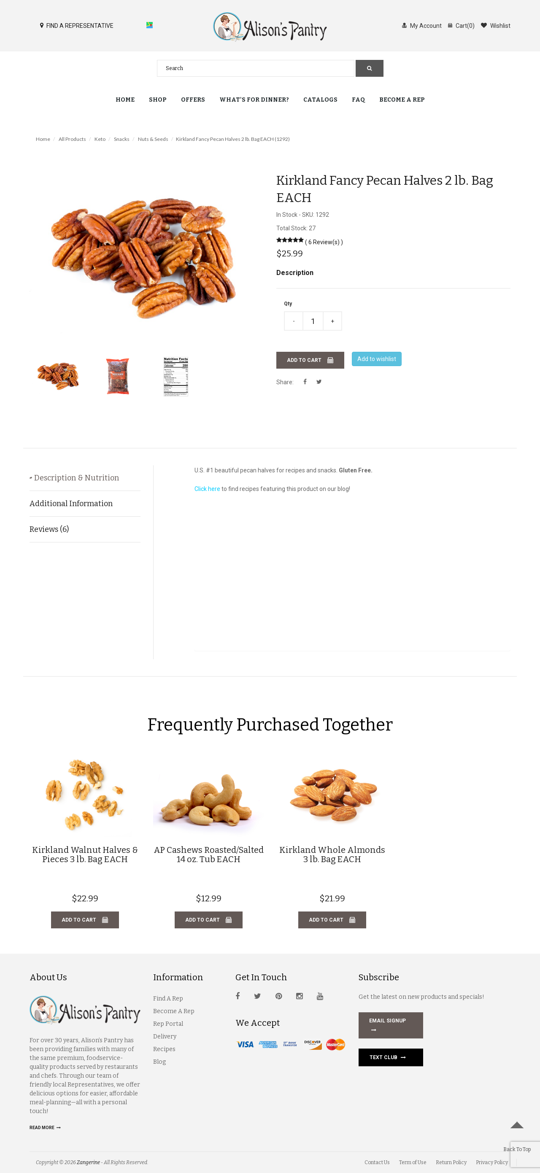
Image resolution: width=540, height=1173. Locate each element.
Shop (158, 99)
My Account (422, 25)
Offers (193, 99)
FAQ (358, 99)
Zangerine (88, 1162)
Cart (461, 25)
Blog (159, 1061)
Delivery (164, 1036)
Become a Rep (402, 99)
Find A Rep (168, 998)
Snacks (122, 139)
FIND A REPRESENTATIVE (76, 25)
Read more (45, 1127)
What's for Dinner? (254, 99)
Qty (288, 304)
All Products (72, 139)
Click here (207, 488)
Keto (99, 139)
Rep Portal (168, 1023)
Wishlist (495, 25)
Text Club (388, 1057)
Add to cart (310, 360)
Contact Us (377, 1162)
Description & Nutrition (85, 478)
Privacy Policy (492, 1162)
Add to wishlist (376, 359)
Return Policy (451, 1162)
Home (125, 99)
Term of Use (413, 1162)
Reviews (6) (49, 529)
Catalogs (320, 99)
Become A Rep (173, 1011)
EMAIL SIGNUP (387, 1026)
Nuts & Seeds (153, 139)
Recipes (164, 1049)
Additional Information (71, 503)
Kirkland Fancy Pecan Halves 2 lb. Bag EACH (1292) (233, 139)
